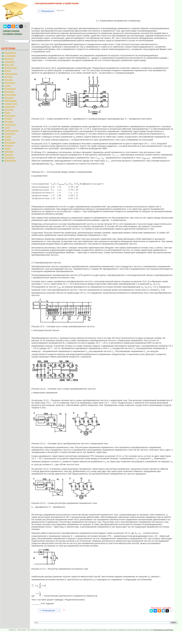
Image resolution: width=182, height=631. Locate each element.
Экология (8, 154)
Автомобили (10, 53)
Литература (9, 83)
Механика (9, 98)
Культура (8, 80)
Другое (7, 71)
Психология (9, 115)
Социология (9, 124)
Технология (9, 133)
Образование (10, 101)
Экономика (9, 157)
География (9, 62)
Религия (8, 118)
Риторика (8, 121)
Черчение (8, 151)
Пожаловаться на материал (163, 630)
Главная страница (11, 31)
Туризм (7, 136)
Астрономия (10, 56)
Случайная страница (12, 34)
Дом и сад (9, 65)
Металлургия (10, 95)
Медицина (9, 92)
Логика (7, 86)
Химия (7, 148)
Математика (10, 89)
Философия (9, 142)
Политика (8, 109)
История (8, 77)
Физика (7, 139)
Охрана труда (10, 104)
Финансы (8, 145)
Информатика (10, 74)
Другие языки (10, 68)
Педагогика (9, 106)
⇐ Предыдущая (46, 11)
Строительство (11, 130)
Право (7, 112)
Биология (8, 59)
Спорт (7, 127)
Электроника (10, 160)
